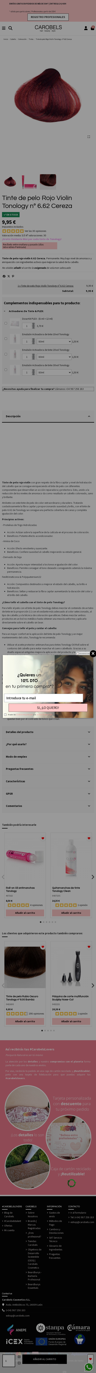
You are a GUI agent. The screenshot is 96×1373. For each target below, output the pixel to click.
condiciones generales (24, 714)
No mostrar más (84, 654)
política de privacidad (44, 714)
